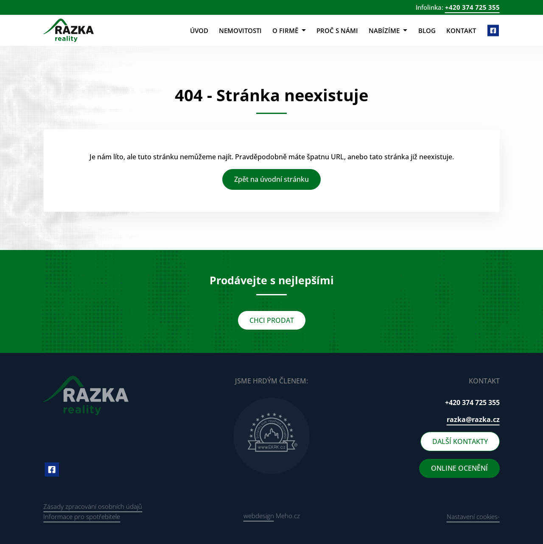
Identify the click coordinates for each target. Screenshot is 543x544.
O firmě (289, 30)
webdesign (259, 515)
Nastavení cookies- (473, 516)
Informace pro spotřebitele (81, 516)
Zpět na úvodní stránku (271, 179)
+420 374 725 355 (472, 7)
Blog (427, 30)
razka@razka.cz (473, 419)
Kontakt (461, 30)
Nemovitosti (240, 30)
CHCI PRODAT (271, 320)
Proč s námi (337, 30)
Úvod (199, 30)
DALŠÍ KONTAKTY (460, 441)
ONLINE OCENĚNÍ (459, 468)
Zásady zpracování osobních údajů (92, 506)
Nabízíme (388, 30)
